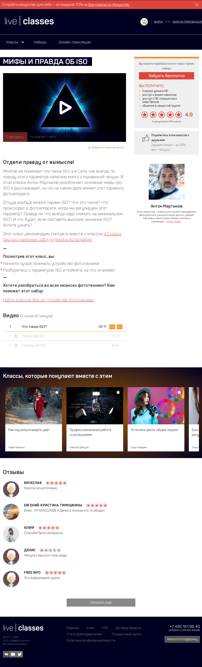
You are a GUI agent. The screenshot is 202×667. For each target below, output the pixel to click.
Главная (73, 628)
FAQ (105, 628)
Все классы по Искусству (108, 4)
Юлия (29, 528)
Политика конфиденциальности (91, 640)
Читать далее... (174, 221)
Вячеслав (33, 483)
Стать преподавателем (84, 634)
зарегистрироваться (187, 21)
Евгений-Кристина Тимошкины (53, 505)
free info (32, 572)
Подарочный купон (126, 634)
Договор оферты (128, 628)
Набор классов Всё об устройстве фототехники (48, 299)
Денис (30, 550)
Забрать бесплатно (167, 75)
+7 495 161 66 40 (185, 626)
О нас (90, 628)
